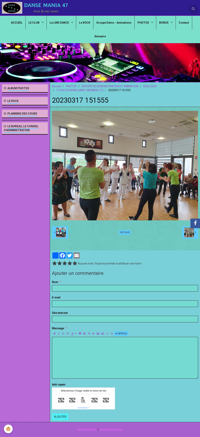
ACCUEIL (16, 22)
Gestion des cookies (111, 429)
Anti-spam (58, 384)
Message (58, 328)
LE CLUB (34, 22)
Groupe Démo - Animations (113, 22)
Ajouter (60, 416)
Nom (55, 282)
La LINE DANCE (60, 22)
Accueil (56, 86)
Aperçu (121, 333)
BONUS (164, 22)
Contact (184, 22)
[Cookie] (8, 429)
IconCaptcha (83, 408)
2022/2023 (150, 86)
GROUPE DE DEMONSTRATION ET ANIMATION (110, 86)
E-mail (56, 297)
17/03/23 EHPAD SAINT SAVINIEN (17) (79, 90)
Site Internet (60, 312)
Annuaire (100, 36)
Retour (124, 232)
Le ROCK (84, 22)
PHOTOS (144, 22)
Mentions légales (86, 429)
